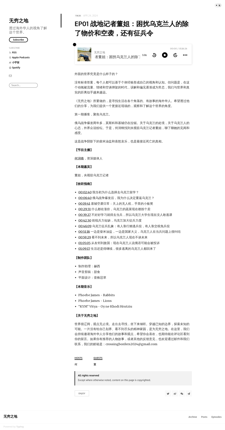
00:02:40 (85, 192)
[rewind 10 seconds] (154, 55)
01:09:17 (84, 249)
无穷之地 (18, 20)
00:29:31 (84, 209)
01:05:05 (84, 243)
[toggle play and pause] (164, 55)
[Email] (10, 75)
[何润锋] (76, 364)
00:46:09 (84, 226)
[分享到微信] (182, 393)
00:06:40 (85, 198)
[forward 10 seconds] (175, 55)
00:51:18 (84, 232)
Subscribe (18, 39)
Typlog (20, 426)
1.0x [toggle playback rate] (144, 55)
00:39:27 (84, 215)
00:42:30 (84, 220)
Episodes (217, 416)
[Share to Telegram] (189, 393)
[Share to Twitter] (168, 393)
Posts (204, 416)
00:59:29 (84, 237)
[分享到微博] (175, 393)
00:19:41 (84, 204)
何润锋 (79, 158)
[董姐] (95, 364)
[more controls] (185, 55)
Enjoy (82, 393)
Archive (192, 416)
